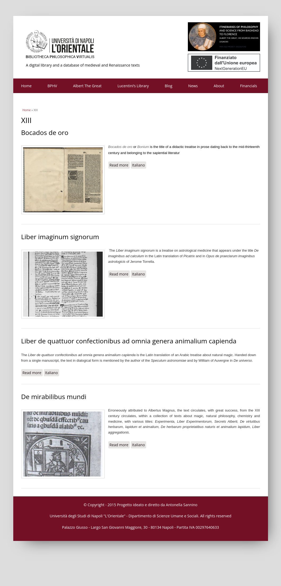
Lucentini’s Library (133, 85)
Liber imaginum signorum (60, 236)
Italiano (138, 165)
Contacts (28, 100)
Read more (120, 165)
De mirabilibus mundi (54, 396)
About (219, 85)
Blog (168, 85)
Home (26, 85)
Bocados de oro (44, 132)
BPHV (52, 85)
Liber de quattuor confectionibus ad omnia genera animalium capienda (128, 340)
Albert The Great (87, 85)
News (193, 85)
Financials (248, 85)
